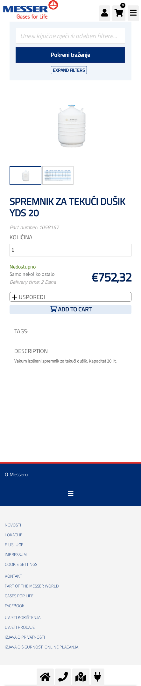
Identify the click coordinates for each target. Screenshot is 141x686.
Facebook (15, 606)
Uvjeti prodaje (20, 627)
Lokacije (13, 535)
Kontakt (13, 576)
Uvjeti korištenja (22, 618)
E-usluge (14, 545)
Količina (21, 237)
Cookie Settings (21, 564)
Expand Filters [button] (69, 70)
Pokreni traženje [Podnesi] (70, 55)
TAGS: (21, 331)
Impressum (16, 555)
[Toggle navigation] (71, 493)
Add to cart (74, 309)
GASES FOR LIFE (19, 596)
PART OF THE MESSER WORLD (32, 586)
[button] (118, 13)
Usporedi (31, 297)
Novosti (13, 525)
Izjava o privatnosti (25, 637)
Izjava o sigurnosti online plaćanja (41, 647)
